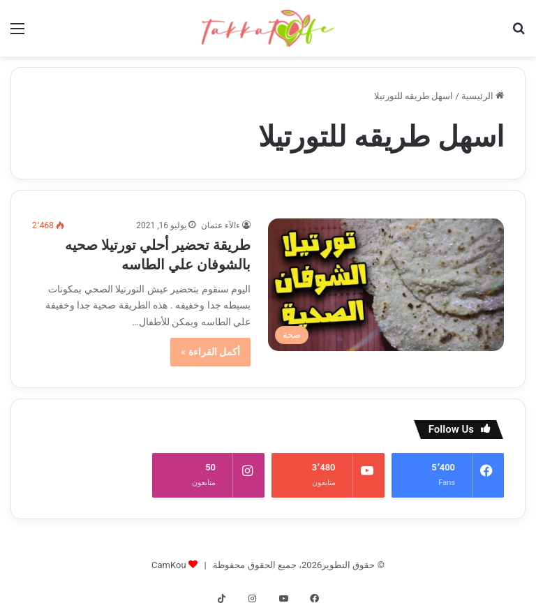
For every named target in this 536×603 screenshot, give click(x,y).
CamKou (168, 555)
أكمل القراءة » (210, 351)
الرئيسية (482, 96)
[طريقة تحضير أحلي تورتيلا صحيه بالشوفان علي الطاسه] (386, 285)
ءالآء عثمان (220, 225)
